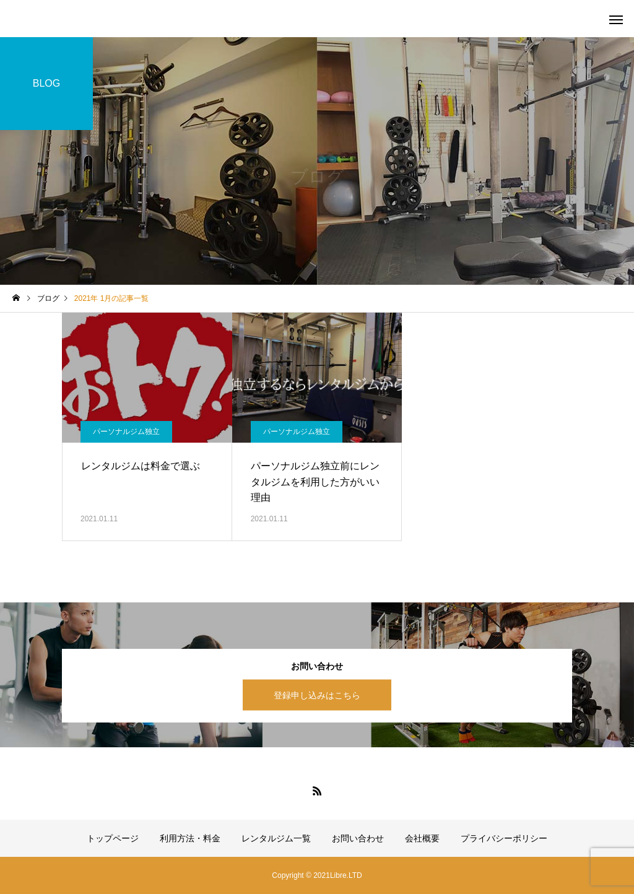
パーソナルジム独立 (126, 431)
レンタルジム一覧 (276, 838)
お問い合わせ (358, 838)
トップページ (113, 838)
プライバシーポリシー (504, 838)
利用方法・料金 (190, 838)
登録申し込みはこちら (317, 695)
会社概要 (422, 838)
